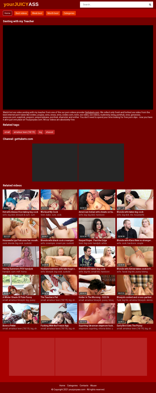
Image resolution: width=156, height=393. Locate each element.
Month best (53, 13)
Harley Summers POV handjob (18, 269)
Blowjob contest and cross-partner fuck (135, 297)
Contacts (84, 385)
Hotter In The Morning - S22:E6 (94, 297)
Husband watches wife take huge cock (59, 269)
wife (5, 215)
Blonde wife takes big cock (130, 212)
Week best (37, 13)
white (104, 243)
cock (59, 215)
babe (48, 215)
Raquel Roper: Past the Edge (93, 240)
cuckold (27, 243)
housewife (139, 215)
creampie (50, 243)
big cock (19, 243)
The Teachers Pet (49, 297)
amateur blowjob (17, 300)
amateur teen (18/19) (24, 132)
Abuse (93, 385)
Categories (69, 13)
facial (124, 271)
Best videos (21, 13)
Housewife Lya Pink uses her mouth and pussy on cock (21, 240)
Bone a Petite (9, 325)
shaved (49, 132)
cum (33, 215)
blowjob (49, 271)
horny (24, 271)
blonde (11, 243)
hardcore (100, 215)
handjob (97, 243)
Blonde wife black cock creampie (57, 240)
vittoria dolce (104, 328)
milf (18, 271)
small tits (95, 271)
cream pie (61, 243)
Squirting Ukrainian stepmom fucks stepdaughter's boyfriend (97, 325)
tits (131, 215)
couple (140, 243)
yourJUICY (12, 4)
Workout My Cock (49, 212)
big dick (11, 215)
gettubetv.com (23, 138)
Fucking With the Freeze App (55, 325)
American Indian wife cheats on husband (97, 212)
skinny (150, 300)
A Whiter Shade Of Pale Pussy (17, 297)
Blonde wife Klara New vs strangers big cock (135, 240)
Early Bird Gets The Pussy (129, 325)
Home (7, 13)
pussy (32, 300)
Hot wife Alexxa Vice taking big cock (20, 212)
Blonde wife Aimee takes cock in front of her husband (135, 269)
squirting (93, 328)
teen (43, 215)
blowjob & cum (23, 215)
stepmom (83, 328)
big (40, 132)
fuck (119, 300)
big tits (87, 271)
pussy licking (142, 271)
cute (54, 215)
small (7, 132)
